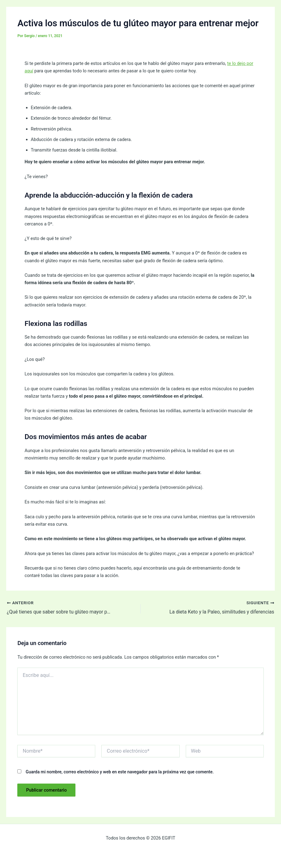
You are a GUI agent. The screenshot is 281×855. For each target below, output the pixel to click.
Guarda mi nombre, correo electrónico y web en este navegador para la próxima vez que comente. (120, 771)
